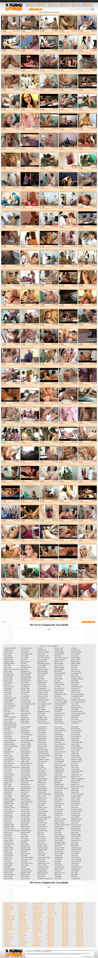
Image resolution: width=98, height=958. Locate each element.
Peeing (73, 800)
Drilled (56, 715)
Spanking (74, 840)
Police (73, 807)
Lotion (39, 777)
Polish (6, 809)
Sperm (6, 842)
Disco (6, 711)
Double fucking (76, 713)
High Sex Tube (23, 946)
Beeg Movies (22, 912)
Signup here (51, 917)
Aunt (22, 660)
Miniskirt (73, 782)
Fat (5, 729)
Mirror (6, 784)
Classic (23, 692)
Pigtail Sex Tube (37, 921)
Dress (39, 715)
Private (56, 813)
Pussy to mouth (42, 817)
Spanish (56, 840)
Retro (6, 821)
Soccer (23, 838)
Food (5, 734)
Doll (55, 711)
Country (73, 698)
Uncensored (41, 867)
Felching (40, 729)
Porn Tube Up (37, 926)
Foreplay (74, 734)
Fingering (11, 32)
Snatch (6, 838)
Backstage (41, 661)
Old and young (42, 794)
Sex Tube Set (51, 903)
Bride (39, 679)
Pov (55, 811)
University (41, 869)
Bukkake (23, 681)
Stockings (57, 844)
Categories (32, 9)
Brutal (69, 71)
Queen (73, 817)
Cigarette (74, 690)
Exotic (23, 723)
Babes (24, 51)
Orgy (39, 796)
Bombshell (74, 673)
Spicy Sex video (23, 930)
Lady (39, 771)
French (40, 736)
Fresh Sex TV (22, 907)
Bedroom (28, 345)
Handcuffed (24, 752)
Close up (40, 694)
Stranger (23, 846)
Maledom (74, 777)
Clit (23, 130)
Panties (73, 798)
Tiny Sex (86, 5)
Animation (57, 654)
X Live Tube (51, 909)
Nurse (14, 306)
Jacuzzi (23, 765)
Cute (43, 521)
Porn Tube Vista (37, 930)
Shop (56, 830)
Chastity (40, 688)
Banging (6, 663)
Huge (64, 482)
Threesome (24, 857)
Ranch (6, 819)
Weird (39, 875)
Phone (40, 803)
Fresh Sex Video (76, 6)
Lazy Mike (36, 910)
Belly (22, 669)
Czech (56, 706)
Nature (73, 788)
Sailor (73, 823)
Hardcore (13, 110)
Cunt (72, 704)
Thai (39, 855)
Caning (40, 684)
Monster (56, 786)
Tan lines (57, 851)
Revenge (23, 821)
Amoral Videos (23, 935)
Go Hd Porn (22, 940)
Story (5, 846)
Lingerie (63, 247)
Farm (56, 727)
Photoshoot (57, 803)
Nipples (40, 790)
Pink (39, 805)
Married (6, 779)
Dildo (5, 541)
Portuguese (7, 811)
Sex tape (74, 827)
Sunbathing (74, 848)
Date (41, 9)
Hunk (5, 761)
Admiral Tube (22, 924)
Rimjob (73, 821)
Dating (56, 707)
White (6, 876)
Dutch (56, 717)
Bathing (73, 663)
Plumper (40, 807)
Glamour (23, 744)
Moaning (57, 784)
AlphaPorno (17, 31)
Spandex (40, 840)
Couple (88, 149)
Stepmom (41, 844)
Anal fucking (25, 654)
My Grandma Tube (88, 3)
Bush (72, 681)
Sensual (40, 827)
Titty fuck (74, 859)
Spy (72, 842)
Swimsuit (57, 850)
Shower (23, 832)
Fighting (23, 731)
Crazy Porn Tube (23, 926)
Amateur (63, 51)
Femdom (68, 32)
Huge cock (74, 757)
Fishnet (6, 732)
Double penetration (7, 716)
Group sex (71, 521)
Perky (56, 802)
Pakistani (40, 798)
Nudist (73, 790)
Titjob (39, 859)
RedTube (75, 129)
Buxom (73, 683)
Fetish (7, 32)
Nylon (22, 792)
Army (72, 656)
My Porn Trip (7, 935)
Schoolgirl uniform (60, 825)
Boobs (31, 71)
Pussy (23, 817)
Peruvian (74, 802)
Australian (41, 660)
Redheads (57, 819)
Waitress (6, 873)
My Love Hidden (37, 914)
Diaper (23, 709)
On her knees (75, 794)
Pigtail (6, 805)
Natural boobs (58, 788)
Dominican (24, 713)
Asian (5, 51)
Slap (39, 834)
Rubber (23, 823)
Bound (6, 677)
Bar (22, 663)
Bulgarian (40, 681)
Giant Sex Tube (8, 939)
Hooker (56, 755)
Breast (6, 679)
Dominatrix (31, 51)
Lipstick (56, 775)
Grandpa (57, 746)
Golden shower (9, 746)
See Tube (35, 933)
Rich (39, 821)
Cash (72, 684)
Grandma (40, 746)
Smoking (74, 836)
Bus (55, 681)
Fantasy (40, 727)
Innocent (57, 761)
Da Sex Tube (7, 944)
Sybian (6, 851)
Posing (23, 811)
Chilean (6, 690)
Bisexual (26, 404)
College (13, 188)
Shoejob (40, 830)
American (82, 286)
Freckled (23, 736)
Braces (56, 677)
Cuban (6, 702)
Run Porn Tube (37, 932)
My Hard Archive (37, 916)
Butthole (40, 683)
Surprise (6, 850)
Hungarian (74, 759)
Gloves (73, 744)
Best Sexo (21, 909)
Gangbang (7, 740)
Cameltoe (24, 684)
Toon (55, 861)
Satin (22, 825)
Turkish (40, 865)
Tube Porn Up (37, 905)
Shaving (73, 828)
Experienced (41, 723)
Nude (56, 790)
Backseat (24, 661)
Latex (6, 773)
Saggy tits (57, 823)
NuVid (57, 31)
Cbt (55, 686)
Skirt (22, 834)
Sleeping (12, 208)
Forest (6, 736)
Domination (74, 711)
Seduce (23, 827)
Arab (4, 110)
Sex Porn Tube (37, 946)
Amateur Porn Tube (88, 6)
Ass (45, 149)
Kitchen (40, 769)
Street (56, 846)
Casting (6, 686)
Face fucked (8, 725)
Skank (73, 832)
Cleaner (73, 692)
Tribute (73, 863)
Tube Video (36, 944)
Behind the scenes (10, 669)
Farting (73, 727)
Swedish (40, 850)
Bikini (5, 671)
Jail (39, 765)
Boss (72, 675)
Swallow (23, 850)
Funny (6, 738)
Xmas (56, 878)
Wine (72, 876)
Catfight (23, 686)
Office (73, 792)
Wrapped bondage (43, 878)
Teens (88, 32)
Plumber (23, 807)
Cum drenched (75, 702)
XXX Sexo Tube (52, 914)
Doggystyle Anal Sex (9, 946)
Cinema (6, 692)
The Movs (53, 3)
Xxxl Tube (50, 910)
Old (22, 794)
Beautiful (23, 667)
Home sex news (42, 5)
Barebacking (8, 71)
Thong (6, 857)
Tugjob (23, 865)
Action (23, 650)
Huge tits (24, 759)
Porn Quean (36, 928)
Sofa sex (57, 838)
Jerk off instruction (10, 767)
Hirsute (56, 754)
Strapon (40, 846)
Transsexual (24, 863)
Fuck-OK (50, 916)
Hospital (23, 757)
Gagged (40, 738)
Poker (56, 807)
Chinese (23, 690)
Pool (39, 809)
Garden (40, 740)
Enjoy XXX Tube (8, 937)
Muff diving (24, 788)
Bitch (55, 671)
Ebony (87, 110)
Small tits (57, 836)
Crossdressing (58, 700)
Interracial (11, 169)
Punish (6, 817)
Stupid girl (24, 848)
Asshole (69, 149)
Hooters (73, 755)
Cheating (57, 688)
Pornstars (52, 130)
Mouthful (6, 788)
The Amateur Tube (54, 5)
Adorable (40, 650)
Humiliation (41, 759)
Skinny (85, 32)
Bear (5, 667)
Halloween (7, 752)
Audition (6, 660)
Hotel (39, 757)
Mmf (39, 784)
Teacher (23, 853)
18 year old (25, 149)
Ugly (5, 867)
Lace (5, 771)
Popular (37, 9)
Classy (56, 692)
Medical (82, 32)
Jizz (65, 110)
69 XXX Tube (22, 919)
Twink (56, 865)
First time (74, 731)
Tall (39, 851)
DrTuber (56, 50)
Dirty (49, 600)
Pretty (6, 813)
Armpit (56, 656)
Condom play (8, 698)
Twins (73, 865)
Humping (57, 759)
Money (40, 786)
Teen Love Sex (37, 907)
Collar (6, 696)
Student (88, 404)
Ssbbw (23, 844)
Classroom (41, 692)
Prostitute (24, 815)
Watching (40, 873)
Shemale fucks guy (10, 830)
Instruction (7, 763)
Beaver (40, 667)
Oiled (5, 794)
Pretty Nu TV (36, 919)
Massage (40, 779)
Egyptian (23, 719)
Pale (55, 798)
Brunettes (44, 32)
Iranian (56, 763)
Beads (73, 665)
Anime (73, 654)
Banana (73, 661)
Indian (81, 404)
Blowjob (66, 51)
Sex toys (7, 828)
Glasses (66, 521)
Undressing (7, 869)
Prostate (6, 815)
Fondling (73, 732)
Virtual (56, 871)
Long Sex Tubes (76, 3)
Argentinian (41, 656)
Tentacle (6, 855)
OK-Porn (21, 933)
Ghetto (40, 742)
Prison (40, 813)
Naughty (6, 790)
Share (39, 828)
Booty (56, 675)
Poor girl (57, 809)
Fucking (49, 71)
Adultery (56, 650)
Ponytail (23, 809)
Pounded (40, 811)
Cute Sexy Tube (37, 923)
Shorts (6, 832)
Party (56, 800)
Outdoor (73, 796)
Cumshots (70, 365)
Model (73, 784)
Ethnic (56, 721)
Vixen (73, 871)
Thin (72, 855)
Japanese (28, 169)
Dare (39, 707)
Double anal (58, 713)
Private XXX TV (31, 3)
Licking (23, 775)
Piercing (73, 803)
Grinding (23, 748)
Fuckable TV (22, 944)
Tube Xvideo (51, 905)
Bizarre (7, 51)
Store (72, 844)
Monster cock (75, 786)
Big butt (67, 286)
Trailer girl (74, 861)
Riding (56, 821)
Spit (22, 842)
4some (56, 648)
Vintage (40, 871)
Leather (56, 773)
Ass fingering (42, 658)
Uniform (23, 869)
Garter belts (58, 740)
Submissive (41, 848)
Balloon (56, 661)
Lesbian (6, 775)
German (28, 365)
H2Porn (18, 50)
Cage (5, 684)
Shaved (56, 828)
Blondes (47, 110)
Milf (22, 782)
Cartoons (57, 684)
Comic (56, 696)
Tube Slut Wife (22, 939)
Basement (57, 663)
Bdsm (62, 32)
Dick (85, 110)
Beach (56, 665)
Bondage (27, 71)
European (74, 721)
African (6, 652)
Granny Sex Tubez (38, 903)
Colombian (41, 696)
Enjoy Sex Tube (23, 910)
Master (56, 779)
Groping (40, 748)
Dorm (39, 713)
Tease (39, 853)
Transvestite (41, 863)
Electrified (31, 521)
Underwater (58, 867)
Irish (72, 763)
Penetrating (24, 802)
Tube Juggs (36, 939)
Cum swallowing (26, 704)
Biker (53, 345)
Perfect (40, 802)
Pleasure (7, 807)
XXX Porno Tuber (23, 942)
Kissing (23, 769)
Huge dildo (7, 759)
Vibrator (6, 871)
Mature (66, 188)
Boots (88, 384)
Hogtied (73, 754)
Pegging (6, 802)
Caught (40, 686)
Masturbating (32, 130)
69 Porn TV (7, 940)
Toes (5, 861)
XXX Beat (21, 937)
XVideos (95, 31)
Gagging (57, 738)
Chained (23, 688)
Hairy (72, 750)
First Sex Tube (22, 921)
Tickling (56, 857)
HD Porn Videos (37, 940)
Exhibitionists (8, 723)
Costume (57, 698)
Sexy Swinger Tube (54, 6)
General (5, 208)
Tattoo (6, 853)
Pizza (73, 805)
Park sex (23, 800)
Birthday (23, 671)
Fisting (23, 732)
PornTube (76, 70)
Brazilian (73, 677)
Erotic (39, 721)
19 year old (24, 648)
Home (23, 755)
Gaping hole (28, 32)
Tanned (73, 851)
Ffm (5, 731)
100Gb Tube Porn (38, 909)
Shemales (24, 830)
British (7, 443)
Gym (5, 750)
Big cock (28, 110)
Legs (72, 773)
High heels (27, 130)
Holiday (6, 755)
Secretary (7, 827)
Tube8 (76, 109)
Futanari (23, 738)
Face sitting (84, 306)
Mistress (23, 784)
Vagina (56, 869)
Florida (56, 732)
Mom (5, 786)
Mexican (73, 780)
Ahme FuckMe (65, 5)
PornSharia (37, 207)
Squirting (7, 844)
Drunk (23, 717)
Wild (55, 876)
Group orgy (58, 748)
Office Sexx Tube (37, 917)
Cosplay (40, 698)
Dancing (6, 707)
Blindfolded (24, 673)
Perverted (7, 803)
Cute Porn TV (30, 5)
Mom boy (24, 786)
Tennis (73, 853)
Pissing (56, 805)
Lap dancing (75, 771)
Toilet (22, 861)
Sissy (56, 832)
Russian (40, 823)
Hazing (73, 752)
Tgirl (22, 855)
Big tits (43, 110)
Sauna (40, 825)
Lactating (23, 771)
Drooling (73, 715)
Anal (4, 32)
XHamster (75, 31)
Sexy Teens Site (37, 937)
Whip (72, 875)
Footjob (56, 734)
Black (47, 169)
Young (73, 878)
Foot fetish (24, 734)
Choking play (42, 690)
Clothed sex (58, 694)
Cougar (11, 51)
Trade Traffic (83, 956)
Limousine (41, 775)
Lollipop (6, 777)
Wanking (23, 873)
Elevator (56, 719)
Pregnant (74, 811)
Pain (22, 798)
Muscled (40, 788)
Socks (39, 838)
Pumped (10, 482)
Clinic (65, 32)
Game (73, 738)
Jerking (23, 767)
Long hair (24, 777)
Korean (73, 769)
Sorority (23, 840)
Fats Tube (21, 917)
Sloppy (23, 836)
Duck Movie (22, 905)
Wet (55, 875)
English (23, 721)
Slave (56, 834)
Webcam (7, 875)
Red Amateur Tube (24, 928)
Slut (39, 836)
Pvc (55, 817)
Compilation (74, 696)
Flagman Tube (22, 914)
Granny (73, 746)
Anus (5, 656)
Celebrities (74, 686)
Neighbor (23, 790)
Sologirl (6, 840)
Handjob (31, 228)
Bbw (4, 169)
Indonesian (41, 761)
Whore (23, 876)
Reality (40, 819)
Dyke (72, 717)
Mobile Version (90, 956)
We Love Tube (52, 907)
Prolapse (74, 813)
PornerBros (36, 148)
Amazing (57, 652)
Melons (56, 780)
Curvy (22, 706)
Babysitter (7, 661)
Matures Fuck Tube (38, 912)
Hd (5, 754)
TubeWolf (37, 305)
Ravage (23, 819)
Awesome (57, 660)
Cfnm (10, 443)
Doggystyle (8, 110)
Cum (39, 702)
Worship (23, 878)
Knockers (57, 769)
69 (72, 648)
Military (40, 782)
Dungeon (40, 717)
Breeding (23, 679)
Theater (56, 855)
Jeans (73, 765)
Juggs (56, 767)
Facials (45, 71)
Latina (23, 773)
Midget (6, 782)
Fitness (40, 732)
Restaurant (74, 819)
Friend (56, 736)
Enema (49, 51)
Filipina (40, 731)
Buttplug (56, 683)
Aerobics (74, 650)
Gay (12, 71)
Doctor (85, 169)
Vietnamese (24, 871)
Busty (51, 228)
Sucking (56, 848)
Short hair (74, 830)
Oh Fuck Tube (65, 6)
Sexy (22, 828)
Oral (5, 796)
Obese (56, 792)
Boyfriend (24, 677)
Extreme (31, 482)
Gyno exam (33, 32)
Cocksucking (75, 694)
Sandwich (7, 825)
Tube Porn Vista (52, 912)
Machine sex (58, 777)
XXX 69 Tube (42, 6)
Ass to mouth (58, 658)
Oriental (56, 796)
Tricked (6, 865)
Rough (6, 823)
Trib (55, 863)
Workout (6, 878)
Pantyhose (7, 800)
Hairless (56, 750)
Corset (23, 698)
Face (72, 723)
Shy (39, 832)
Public (39, 815)
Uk (22, 867)
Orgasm (23, 796)
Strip (72, 846)
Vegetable (74, 869)
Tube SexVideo (23, 923)
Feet (22, 729)
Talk (22, 851)
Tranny (6, 863)
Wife (39, 876)
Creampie (5, 267)
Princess (23, 813)
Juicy (72, 767)
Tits (55, 859)
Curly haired (8, 706)
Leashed (40, 773)
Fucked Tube (22, 916)
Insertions (74, 761)
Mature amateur (26, 780)
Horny (6, 757)
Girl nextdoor (75, 742)
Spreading (57, 842)
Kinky (32, 286)
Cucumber (24, 702)
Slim (5, 836)
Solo (72, 838)
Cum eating (7, 704)
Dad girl (73, 706)
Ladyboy (57, 771)
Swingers (74, 850)
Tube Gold (7, 942)
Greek (6, 748)
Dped (22, 715)
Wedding (23, 875)
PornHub (78, 950)
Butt (22, 683)
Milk (55, 782)
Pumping (74, 815)
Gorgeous (24, 746)
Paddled (6, 798)
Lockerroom (74, 775)
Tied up (73, 857)
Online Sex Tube (37, 924)
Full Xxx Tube (22, 903)
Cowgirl (23, 700)
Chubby (50, 267)
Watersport (57, 873)
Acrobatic (7, 650)
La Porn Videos (76, 5)
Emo (72, 719)
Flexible (30, 267)
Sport (39, 842)
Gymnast (23, 750)
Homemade (41, 755)
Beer (72, 667)
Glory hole (57, 744)
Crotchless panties (77, 700)
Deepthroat (74, 707)
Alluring (23, 652)
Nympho (40, 792)
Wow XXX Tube (31, 6)
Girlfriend (7, 744)
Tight (5, 859)
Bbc (5, 665)
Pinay (22, 805)
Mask (22, 779)
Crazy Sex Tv (36, 942)
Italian (6, 765)
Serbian (56, 827)
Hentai (23, 754)
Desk (5, 709)
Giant (56, 742)
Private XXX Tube (43, 3)
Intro (39, 763)
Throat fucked (42, 857)
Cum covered (58, 702)
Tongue (40, 861)
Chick (73, 688)
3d (38, 648)
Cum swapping (42, 704)
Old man (57, 794)
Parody (40, 800)
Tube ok (35, 935)
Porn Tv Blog (22, 932)
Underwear (74, 867)
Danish (23, 707)
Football (40, 734)
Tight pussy (24, 859)
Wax (72, 873)
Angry (39, 654)
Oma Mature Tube (65, 3)
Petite (22, 803)
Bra (39, 677)
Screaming (74, 825)
